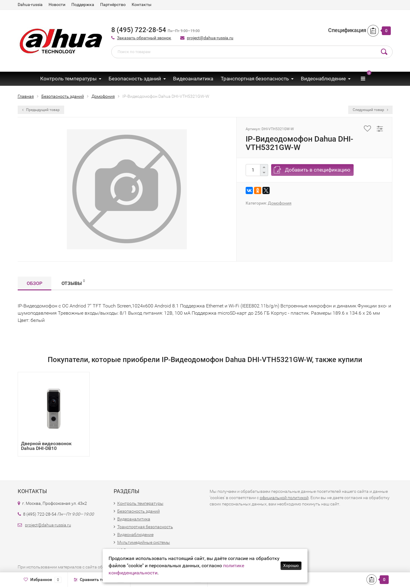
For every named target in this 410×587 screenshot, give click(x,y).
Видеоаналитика (193, 79)
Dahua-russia (30, 4)
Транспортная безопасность (255, 79)
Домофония (280, 203)
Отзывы (73, 282)
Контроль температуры (68, 79)
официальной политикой (284, 497)
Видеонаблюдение (323, 79)
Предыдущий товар (41, 110)
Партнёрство (113, 4)
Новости (57, 4)
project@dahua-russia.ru (210, 37)
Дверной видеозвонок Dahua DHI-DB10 (46, 446)
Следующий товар (370, 110)
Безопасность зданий (135, 79)
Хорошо (291, 565)
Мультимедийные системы (143, 542)
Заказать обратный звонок (144, 37)
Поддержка (82, 4)
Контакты (141, 4)
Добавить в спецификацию (317, 170)
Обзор (34, 283)
